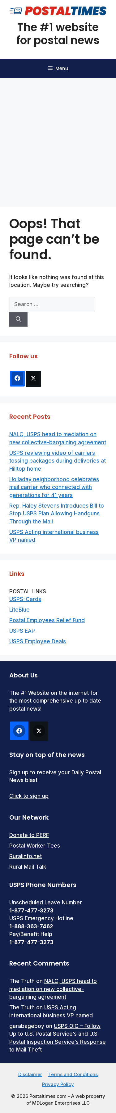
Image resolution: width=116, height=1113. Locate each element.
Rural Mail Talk (27, 867)
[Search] (18, 319)
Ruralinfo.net (25, 856)
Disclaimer (30, 1074)
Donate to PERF (29, 835)
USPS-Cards (25, 599)
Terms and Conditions (73, 1074)
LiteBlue (19, 610)
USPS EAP (22, 631)
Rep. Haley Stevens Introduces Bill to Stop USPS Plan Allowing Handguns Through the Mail (56, 514)
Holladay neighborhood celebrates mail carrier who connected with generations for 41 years (54, 487)
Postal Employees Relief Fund (47, 620)
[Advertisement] (58, 139)
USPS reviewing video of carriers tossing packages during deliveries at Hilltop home (57, 461)
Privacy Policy (58, 1084)
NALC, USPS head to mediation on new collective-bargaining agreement (53, 989)
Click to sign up (29, 796)
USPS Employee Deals (37, 641)
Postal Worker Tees (34, 846)
